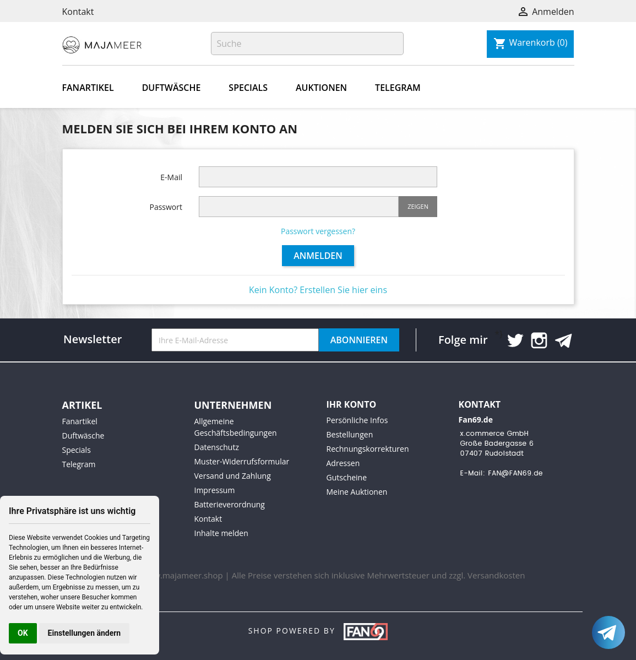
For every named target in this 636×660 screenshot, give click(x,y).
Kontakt (78, 12)
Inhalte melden (221, 533)
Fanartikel (88, 88)
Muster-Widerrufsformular (242, 461)
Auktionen (321, 88)
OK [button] (23, 633)
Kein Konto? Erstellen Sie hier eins (318, 290)
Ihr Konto (352, 404)
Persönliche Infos (357, 420)
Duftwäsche (171, 88)
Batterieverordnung (229, 504)
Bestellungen (350, 434)
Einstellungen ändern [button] (84, 633)
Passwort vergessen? (318, 231)
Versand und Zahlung (232, 475)
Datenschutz (216, 447)
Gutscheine (347, 477)
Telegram (398, 88)
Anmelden (318, 256)
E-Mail (171, 177)
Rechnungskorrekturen (368, 448)
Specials (248, 88)
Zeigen (417, 206)
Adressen (343, 463)
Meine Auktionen (357, 491)
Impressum (214, 490)
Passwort (165, 207)
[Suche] (307, 43)
